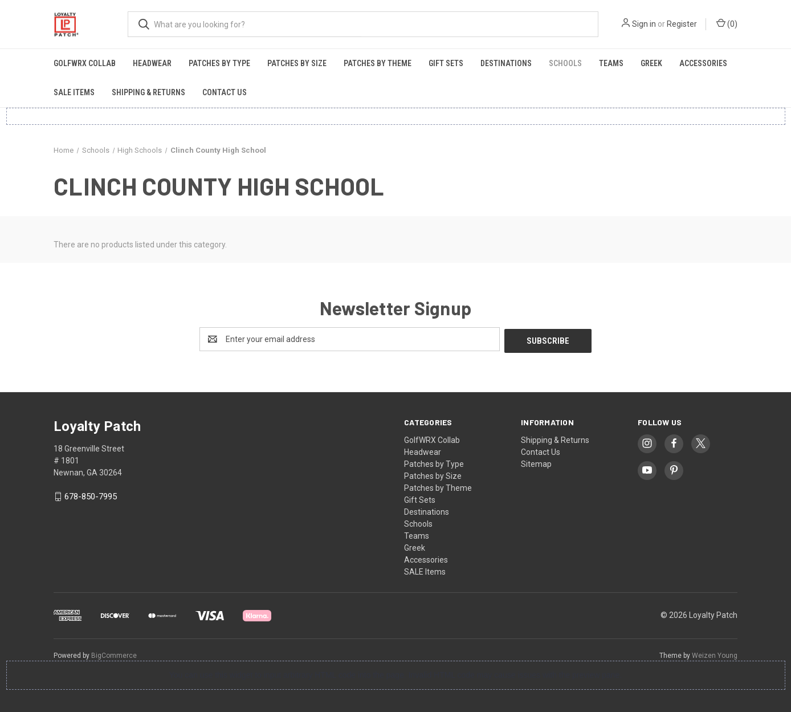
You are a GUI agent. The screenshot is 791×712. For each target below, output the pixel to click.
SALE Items (74, 92)
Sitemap (536, 462)
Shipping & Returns (148, 92)
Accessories (703, 63)
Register (682, 24)
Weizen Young (714, 654)
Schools (565, 63)
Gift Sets (446, 63)
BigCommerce (114, 654)
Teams (611, 63)
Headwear (152, 63)
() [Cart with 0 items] (726, 23)
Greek (651, 63)
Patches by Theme (377, 63)
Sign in (644, 24)
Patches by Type (219, 63)
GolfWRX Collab (85, 63)
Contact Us (224, 92)
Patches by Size (297, 63)
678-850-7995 (90, 495)
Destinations (506, 63)
